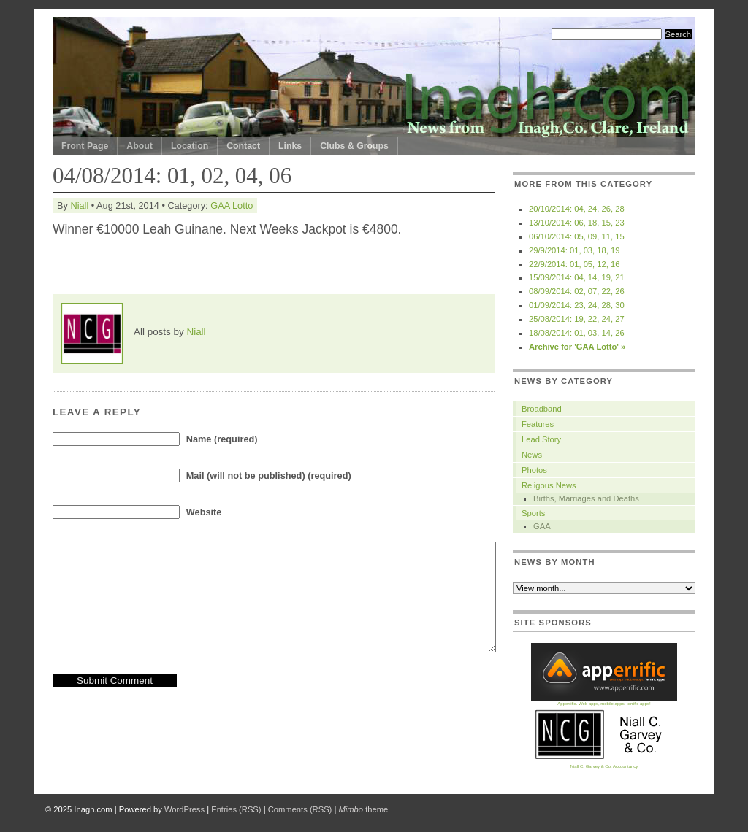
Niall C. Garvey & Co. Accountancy (604, 764)
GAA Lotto (231, 205)
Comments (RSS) (300, 809)
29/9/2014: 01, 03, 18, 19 (574, 250)
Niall (79, 205)
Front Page (84, 146)
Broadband (542, 408)
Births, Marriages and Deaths (586, 498)
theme (363, 809)
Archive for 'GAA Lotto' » (577, 346)
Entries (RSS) (236, 809)
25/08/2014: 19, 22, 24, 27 (577, 319)
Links (290, 146)
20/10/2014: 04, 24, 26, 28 (577, 208)
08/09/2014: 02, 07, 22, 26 (577, 291)
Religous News (549, 485)
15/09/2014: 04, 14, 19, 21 (577, 277)
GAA (542, 526)
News (532, 454)
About (139, 146)
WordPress (184, 809)
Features (538, 424)
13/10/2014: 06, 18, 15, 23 (577, 222)
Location (189, 146)
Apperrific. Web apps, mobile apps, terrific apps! (604, 702)
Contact (243, 146)
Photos (534, 470)
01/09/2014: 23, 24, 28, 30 (577, 305)
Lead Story (541, 439)
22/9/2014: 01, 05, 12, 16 (574, 264)
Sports (533, 513)
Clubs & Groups (354, 146)
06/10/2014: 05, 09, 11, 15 (577, 236)
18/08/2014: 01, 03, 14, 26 (577, 332)
